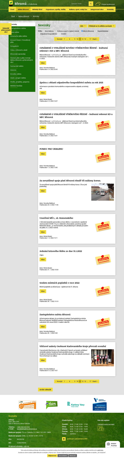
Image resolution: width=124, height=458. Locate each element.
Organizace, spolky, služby (56, 9)
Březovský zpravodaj (17, 54)
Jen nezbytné (63, 455)
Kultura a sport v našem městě (68, 31)
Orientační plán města (18, 36)
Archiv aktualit (45, 389)
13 (85, 39)
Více (42, 63)
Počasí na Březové (108, 4)
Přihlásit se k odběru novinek (102, 26)
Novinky (13, 24)
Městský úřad (37, 9)
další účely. (100, 450)
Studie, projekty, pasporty (19, 82)
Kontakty (110, 9)
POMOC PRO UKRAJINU (51, 148)
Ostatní (63, 34)
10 (77, 39)
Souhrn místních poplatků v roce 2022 (59, 282)
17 (90, 39)
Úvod (12, 9)
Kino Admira (49, 31)
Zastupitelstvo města (18, 28)
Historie (13, 70)
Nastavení (73, 455)
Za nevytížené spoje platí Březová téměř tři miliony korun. (70, 180)
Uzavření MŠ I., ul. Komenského (56, 217)
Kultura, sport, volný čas (78, 9)
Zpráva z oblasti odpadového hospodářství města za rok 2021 (71, 82)
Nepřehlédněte (103, 31)
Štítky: (40, 31)
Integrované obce (97, 9)
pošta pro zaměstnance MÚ (77, 439)
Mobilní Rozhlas (16, 86)
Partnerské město (16, 66)
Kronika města (15, 74)
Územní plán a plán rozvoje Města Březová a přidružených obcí (21, 60)
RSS (83, 26)
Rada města (14, 32)
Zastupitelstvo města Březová (55, 314)
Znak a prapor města (18, 78)
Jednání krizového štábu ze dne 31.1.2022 (61, 251)
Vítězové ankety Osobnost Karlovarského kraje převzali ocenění (73, 346)
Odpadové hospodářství (48, 34)
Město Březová (23, 9)
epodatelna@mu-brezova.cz (27, 429)
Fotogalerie (14, 46)
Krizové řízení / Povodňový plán (20, 41)
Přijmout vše (52, 455)
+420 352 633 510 (23, 427)
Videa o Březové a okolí (18, 50)
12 (82, 39)
